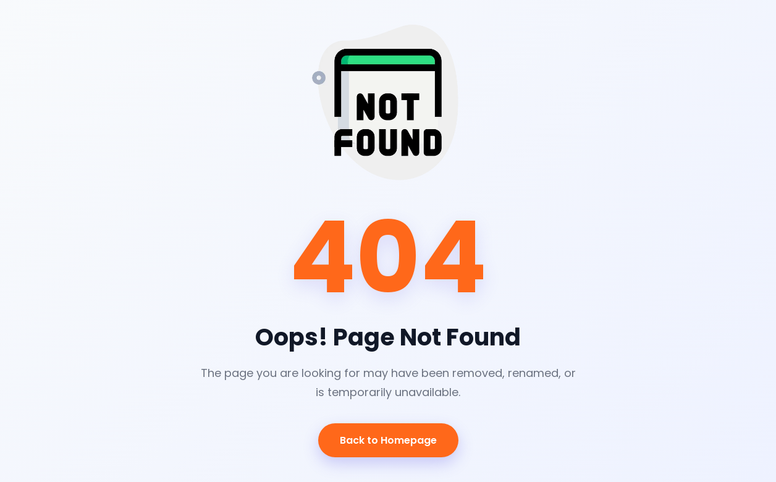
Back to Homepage (388, 440)
